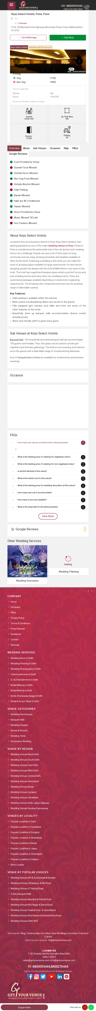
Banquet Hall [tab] (40, 47)
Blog (23, 933)
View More (48, 516)
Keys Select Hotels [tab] (19, 47)
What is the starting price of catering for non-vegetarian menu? (46, 464)
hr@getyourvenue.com (60, 940)
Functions (73, 933)
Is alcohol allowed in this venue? (32, 471)
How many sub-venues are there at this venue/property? (42, 442)
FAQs (75, 148)
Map (66, 148)
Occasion (55, 148)
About (26, 148)
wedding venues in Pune (60, 245)
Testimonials (33, 933)
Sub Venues (39, 148)
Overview (14, 148)
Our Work (45, 933)
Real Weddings (59, 933)
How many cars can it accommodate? (34, 492)
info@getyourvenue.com (62, 960)
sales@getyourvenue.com (36, 960)
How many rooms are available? (32, 500)
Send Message (28, 37)
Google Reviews (18, 153)
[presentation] (16, 61)
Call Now (68, 37)
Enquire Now (24, 1007)
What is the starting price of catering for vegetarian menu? (44, 457)
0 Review (20, 23)
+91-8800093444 (71, 5)
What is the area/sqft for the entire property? (37, 507)
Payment (83, 933)
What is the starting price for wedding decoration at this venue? (46, 485)
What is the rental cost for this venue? (34, 478)
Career (48, 936)
